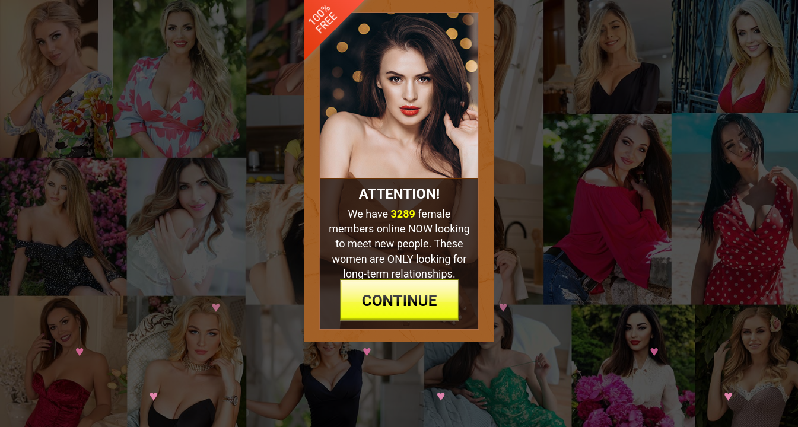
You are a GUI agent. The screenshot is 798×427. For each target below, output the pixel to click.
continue (399, 355)
